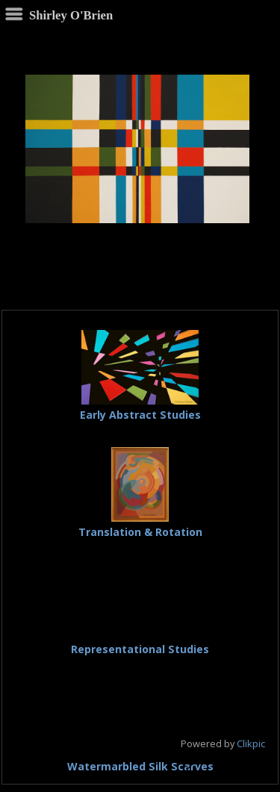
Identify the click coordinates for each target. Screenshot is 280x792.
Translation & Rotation (140, 532)
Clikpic (251, 743)
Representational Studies (140, 649)
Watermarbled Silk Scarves (140, 766)
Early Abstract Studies (140, 415)
